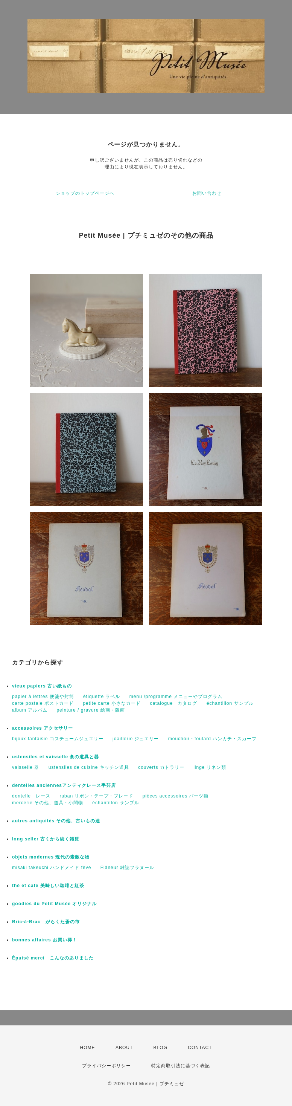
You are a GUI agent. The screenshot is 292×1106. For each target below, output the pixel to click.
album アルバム (29, 710)
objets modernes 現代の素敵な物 (51, 857)
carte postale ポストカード (43, 703)
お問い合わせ (207, 193)
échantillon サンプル (230, 703)
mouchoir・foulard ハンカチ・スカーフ (212, 738)
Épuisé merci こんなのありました (53, 958)
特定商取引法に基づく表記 (180, 1065)
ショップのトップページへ (85, 193)
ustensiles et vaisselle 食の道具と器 (55, 756)
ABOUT (124, 1047)
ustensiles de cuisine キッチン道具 (89, 767)
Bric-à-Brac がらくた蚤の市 (46, 921)
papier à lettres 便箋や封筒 (43, 696)
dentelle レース (31, 796)
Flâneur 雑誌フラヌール (127, 867)
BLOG (160, 1047)
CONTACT (200, 1047)
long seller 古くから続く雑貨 (45, 839)
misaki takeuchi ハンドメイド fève (51, 867)
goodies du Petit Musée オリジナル (54, 903)
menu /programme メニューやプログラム (175, 696)
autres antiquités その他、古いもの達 (56, 820)
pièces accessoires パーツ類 (176, 796)
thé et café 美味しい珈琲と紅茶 (48, 885)
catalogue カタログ (173, 703)
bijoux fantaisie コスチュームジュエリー (57, 738)
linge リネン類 (209, 767)
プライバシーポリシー (106, 1065)
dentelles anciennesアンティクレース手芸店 (64, 785)
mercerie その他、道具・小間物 (47, 802)
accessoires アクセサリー (42, 728)
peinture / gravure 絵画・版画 (90, 710)
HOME (87, 1047)
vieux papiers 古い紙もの (42, 686)
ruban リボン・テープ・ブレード (96, 796)
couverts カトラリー (161, 767)
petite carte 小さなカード (112, 703)
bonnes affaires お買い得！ (44, 940)
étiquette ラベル (101, 696)
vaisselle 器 (25, 767)
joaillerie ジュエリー (136, 738)
